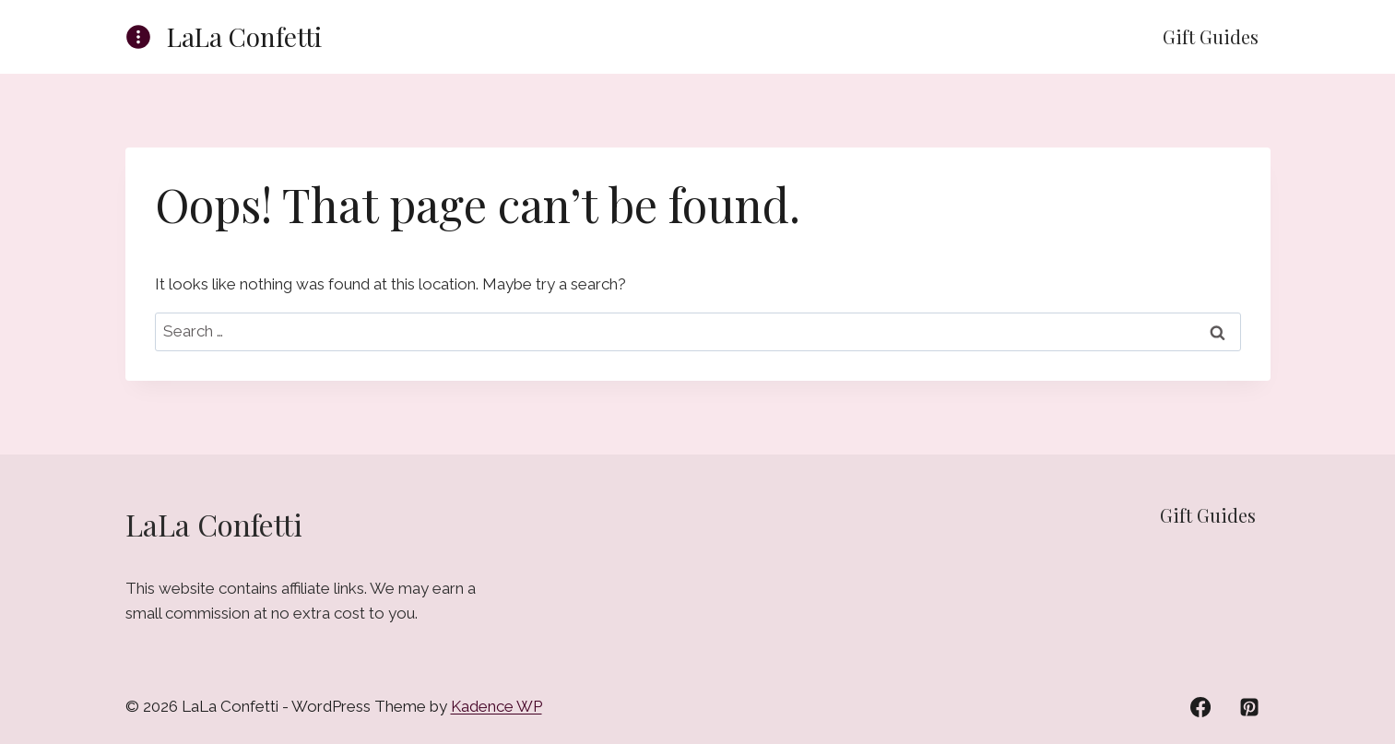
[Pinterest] (1249, 707)
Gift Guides (1211, 36)
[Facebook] (1200, 707)
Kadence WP (496, 706)
